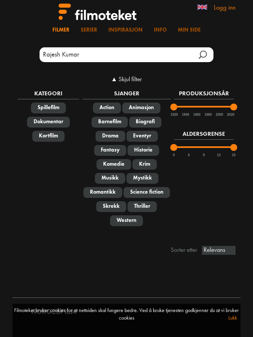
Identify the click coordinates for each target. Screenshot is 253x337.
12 (219, 155)
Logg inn (225, 8)
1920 (174, 114)
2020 (230, 114)
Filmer (61, 30)
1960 (196, 114)
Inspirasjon (125, 30)
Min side (189, 30)
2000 (219, 114)
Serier (89, 30)
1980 (208, 114)
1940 (185, 114)
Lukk (232, 318)
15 (234, 155)
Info (160, 30)
